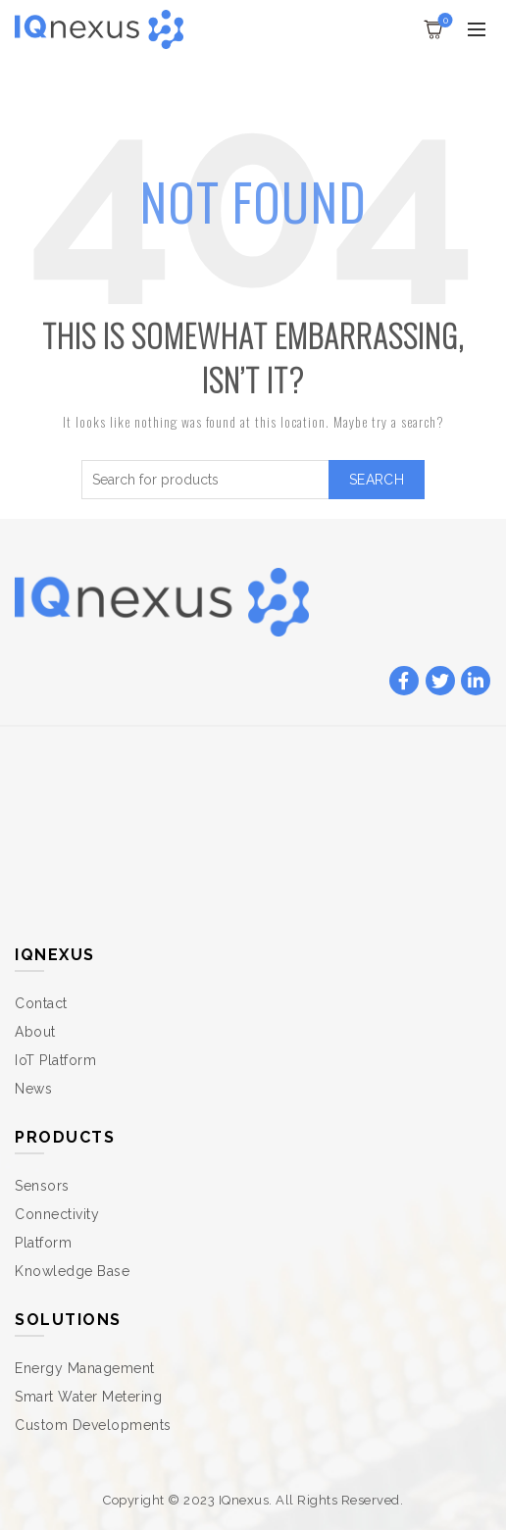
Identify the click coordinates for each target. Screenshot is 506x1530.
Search (376, 479)
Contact (41, 1003)
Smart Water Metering (88, 1396)
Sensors (42, 1186)
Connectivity (57, 1214)
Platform (43, 1242)
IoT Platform (55, 1060)
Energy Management (85, 1368)
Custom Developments (93, 1425)
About (35, 1032)
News (33, 1088)
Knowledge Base (72, 1271)
